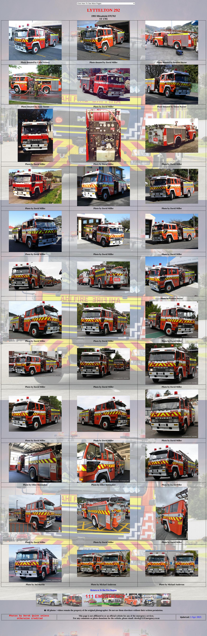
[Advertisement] (9, 630)
